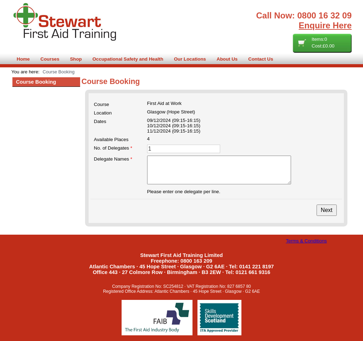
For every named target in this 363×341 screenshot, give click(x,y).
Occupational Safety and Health (128, 59)
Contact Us (260, 59)
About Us (227, 59)
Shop (76, 59)
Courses (49, 59)
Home (23, 59)
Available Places (111, 139)
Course (101, 104)
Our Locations (190, 59)
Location (103, 113)
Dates (100, 121)
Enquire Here (325, 25)
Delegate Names (113, 159)
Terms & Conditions (306, 241)
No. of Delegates (113, 148)
